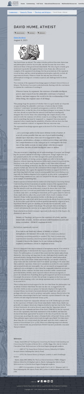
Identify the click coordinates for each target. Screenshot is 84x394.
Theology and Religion (43, 12)
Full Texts (40, 3)
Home (23, 3)
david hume (19, 33)
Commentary (30, 3)
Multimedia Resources (69, 3)
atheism (41, 33)
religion (31, 33)
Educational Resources (52, 3)
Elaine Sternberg (20, 38)
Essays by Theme (26, 12)
